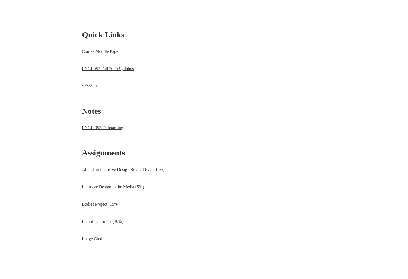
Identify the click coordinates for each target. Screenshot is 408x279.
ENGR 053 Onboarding (102, 127)
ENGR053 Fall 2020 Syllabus (108, 68)
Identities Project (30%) (102, 221)
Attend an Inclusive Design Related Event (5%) (123, 169)
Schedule (90, 86)
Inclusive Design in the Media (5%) (113, 186)
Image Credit (93, 238)
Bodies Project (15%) (100, 204)
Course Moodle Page (100, 51)
